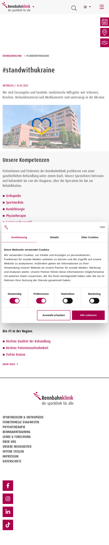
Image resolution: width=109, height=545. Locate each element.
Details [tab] (54, 237)
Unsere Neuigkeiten (17, 446)
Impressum (11, 456)
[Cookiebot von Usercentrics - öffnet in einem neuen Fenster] (89, 227)
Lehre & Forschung (17, 436)
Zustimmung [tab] (19, 237)
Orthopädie (13, 195)
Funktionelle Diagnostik (21, 422)
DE (86, 7)
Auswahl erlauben (54, 315)
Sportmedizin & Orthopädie (23, 417)
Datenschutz (12, 461)
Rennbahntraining (16, 432)
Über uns (9, 441)
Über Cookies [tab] (90, 237)
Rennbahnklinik (12, 56)
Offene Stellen (13, 451)
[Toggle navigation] (102, 7)
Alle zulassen (88, 315)
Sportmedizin (14, 202)
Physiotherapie (16, 215)
